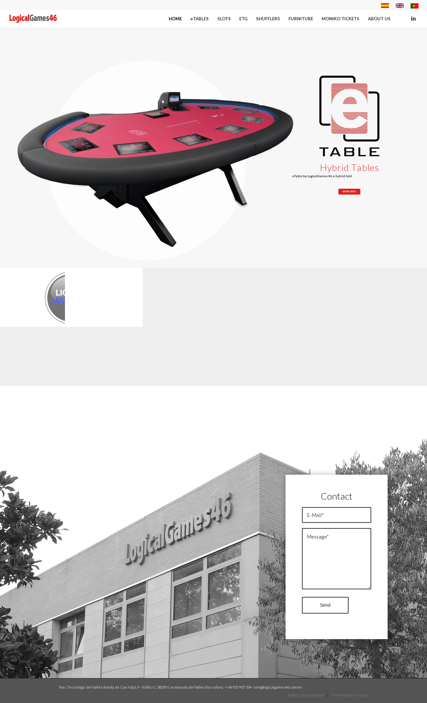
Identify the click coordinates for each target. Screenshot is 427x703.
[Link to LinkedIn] (413, 18)
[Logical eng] (33, 19)
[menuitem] (385, 5)
